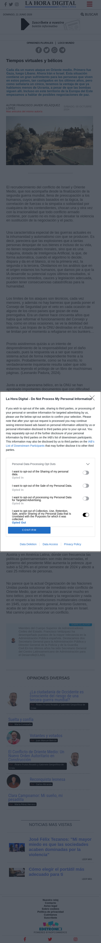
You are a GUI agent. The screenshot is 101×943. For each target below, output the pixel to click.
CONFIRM (29, 530)
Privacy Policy (72, 544)
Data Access (50, 544)
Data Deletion (28, 544)
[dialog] (50, 472)
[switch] (86, 473)
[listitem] (50, 464)
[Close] (93, 399)
